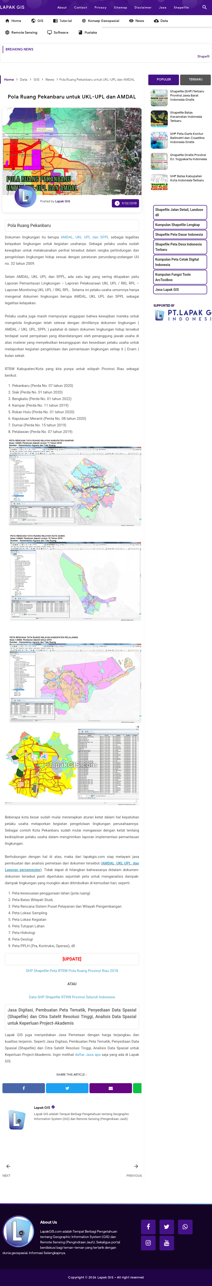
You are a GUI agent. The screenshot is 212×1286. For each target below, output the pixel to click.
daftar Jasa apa (88, 1054)
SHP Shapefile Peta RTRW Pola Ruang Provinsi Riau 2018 (72, 971)
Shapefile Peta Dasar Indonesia (179, 234)
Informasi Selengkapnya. (47, 1253)
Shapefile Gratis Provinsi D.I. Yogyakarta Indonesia (188, 157)
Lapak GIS (42, 1108)
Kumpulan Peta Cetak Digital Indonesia (177, 262)
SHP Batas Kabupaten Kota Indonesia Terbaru (187, 178)
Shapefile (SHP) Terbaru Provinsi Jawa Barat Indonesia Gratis (187, 95)
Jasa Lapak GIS (167, 290)
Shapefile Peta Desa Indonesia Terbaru (178, 247)
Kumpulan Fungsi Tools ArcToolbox (173, 277)
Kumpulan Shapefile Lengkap (177, 225)
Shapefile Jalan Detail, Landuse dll (179, 212)
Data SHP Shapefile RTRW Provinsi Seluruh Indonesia (72, 997)
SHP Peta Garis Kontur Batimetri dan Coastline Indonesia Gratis (187, 138)
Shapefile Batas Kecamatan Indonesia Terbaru (186, 116)
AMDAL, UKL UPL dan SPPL (85, 237)
